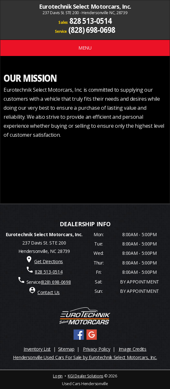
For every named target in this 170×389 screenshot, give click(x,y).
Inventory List (37, 349)
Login (58, 376)
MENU (85, 48)
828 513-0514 (90, 20)
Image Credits (132, 349)
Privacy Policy (96, 349)
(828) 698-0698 (91, 29)
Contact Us (48, 292)
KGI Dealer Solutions (85, 376)
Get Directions (48, 261)
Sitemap (66, 349)
